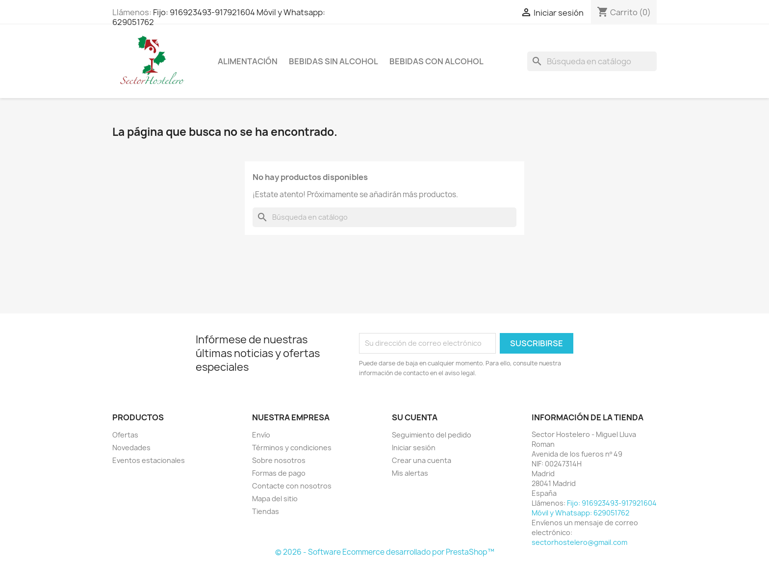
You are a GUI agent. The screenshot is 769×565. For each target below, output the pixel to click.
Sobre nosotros (279, 460)
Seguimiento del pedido (431, 434)
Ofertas (125, 434)
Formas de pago (279, 473)
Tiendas (265, 511)
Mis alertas (410, 473)
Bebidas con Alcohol (436, 61)
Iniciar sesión (414, 447)
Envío (261, 434)
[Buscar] (592, 61)
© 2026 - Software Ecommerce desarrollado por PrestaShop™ (384, 552)
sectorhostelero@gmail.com (579, 542)
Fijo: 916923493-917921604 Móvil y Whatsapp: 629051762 (218, 17)
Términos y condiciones (292, 447)
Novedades (131, 447)
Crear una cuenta (421, 460)
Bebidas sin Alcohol (333, 61)
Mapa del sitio (275, 498)
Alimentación (248, 61)
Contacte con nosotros (292, 485)
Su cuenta (414, 417)
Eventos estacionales (148, 460)
